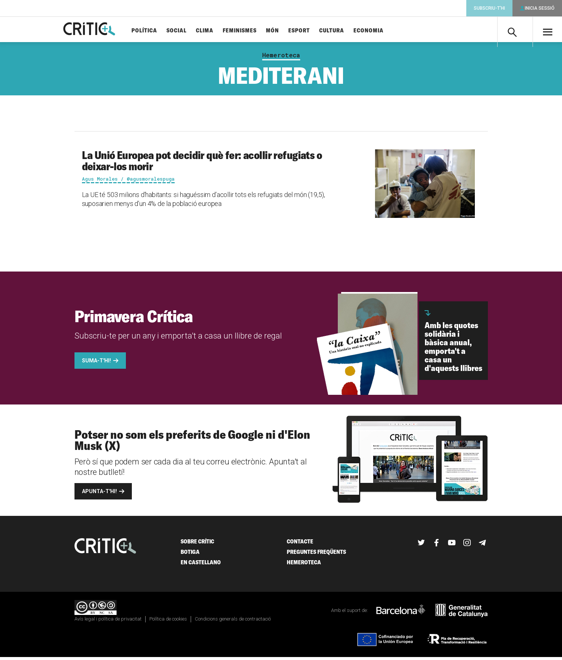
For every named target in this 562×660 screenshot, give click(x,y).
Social (189, 31)
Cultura (344, 31)
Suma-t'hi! (96, 364)
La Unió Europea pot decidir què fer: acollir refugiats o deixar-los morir (202, 163)
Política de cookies (168, 622)
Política (157, 31)
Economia (381, 31)
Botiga (190, 554)
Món (285, 31)
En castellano (201, 565)
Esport (312, 31)
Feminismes (252, 31)
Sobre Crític (197, 544)
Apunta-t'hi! (99, 494)
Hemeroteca (281, 58)
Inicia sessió (540, 8)
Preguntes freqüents (316, 554)
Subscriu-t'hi (489, 8)
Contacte (300, 544)
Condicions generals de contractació (233, 622)
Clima (217, 31)
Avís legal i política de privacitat (108, 622)
